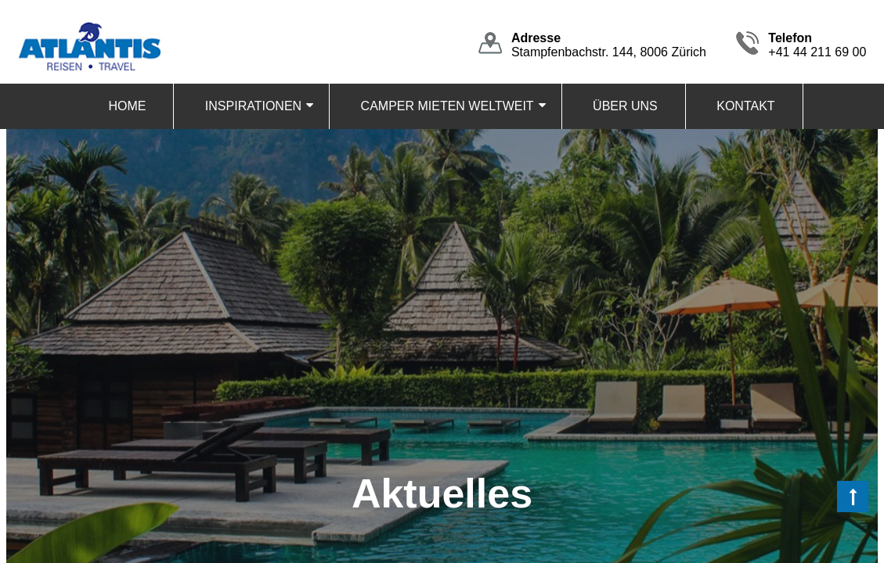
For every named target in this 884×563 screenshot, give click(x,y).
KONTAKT (745, 106)
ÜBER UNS (625, 106)
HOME (127, 106)
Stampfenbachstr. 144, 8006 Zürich (608, 45)
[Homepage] (88, 24)
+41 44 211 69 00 (817, 45)
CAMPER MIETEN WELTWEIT (447, 106)
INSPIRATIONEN (253, 106)
